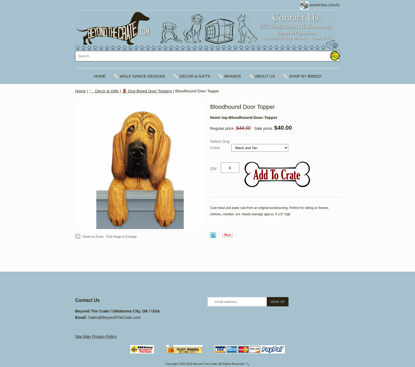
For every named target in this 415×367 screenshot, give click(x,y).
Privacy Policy (104, 336)
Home (100, 76)
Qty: (214, 168)
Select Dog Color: (219, 144)
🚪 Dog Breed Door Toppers (147, 91)
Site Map (83, 336)
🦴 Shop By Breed (302, 76)
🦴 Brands (229, 76)
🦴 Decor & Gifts (191, 76)
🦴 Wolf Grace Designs (139, 76)
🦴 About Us (262, 76)
